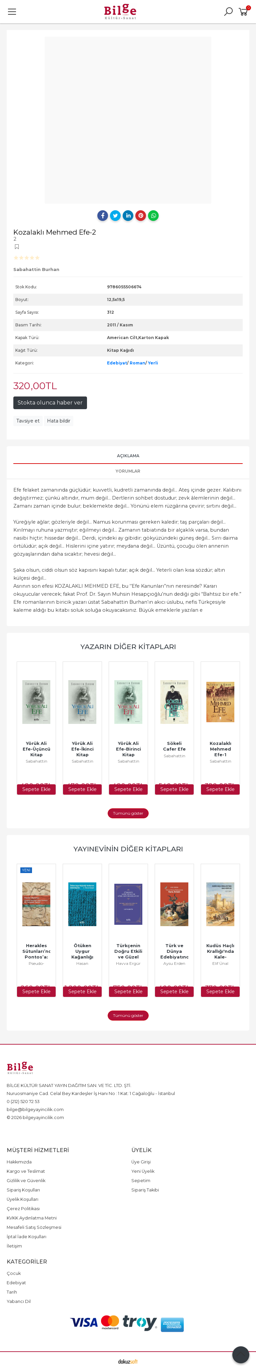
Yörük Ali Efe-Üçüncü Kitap (37, 749)
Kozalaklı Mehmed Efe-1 (221, 749)
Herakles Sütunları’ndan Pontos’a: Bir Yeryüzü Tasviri (40, 957)
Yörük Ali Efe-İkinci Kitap (83, 749)
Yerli (153, 362)
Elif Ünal (220, 963)
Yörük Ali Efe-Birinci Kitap (129, 749)
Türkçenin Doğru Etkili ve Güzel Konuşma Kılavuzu (129, 957)
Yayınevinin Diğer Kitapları (128, 849)
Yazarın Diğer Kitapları (128, 646)
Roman (137, 362)
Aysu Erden (174, 963)
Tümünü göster (128, 813)
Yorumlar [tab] (128, 471)
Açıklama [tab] (128, 455)
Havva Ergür (128, 963)
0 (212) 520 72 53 (23, 1101)
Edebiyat (117, 362)
